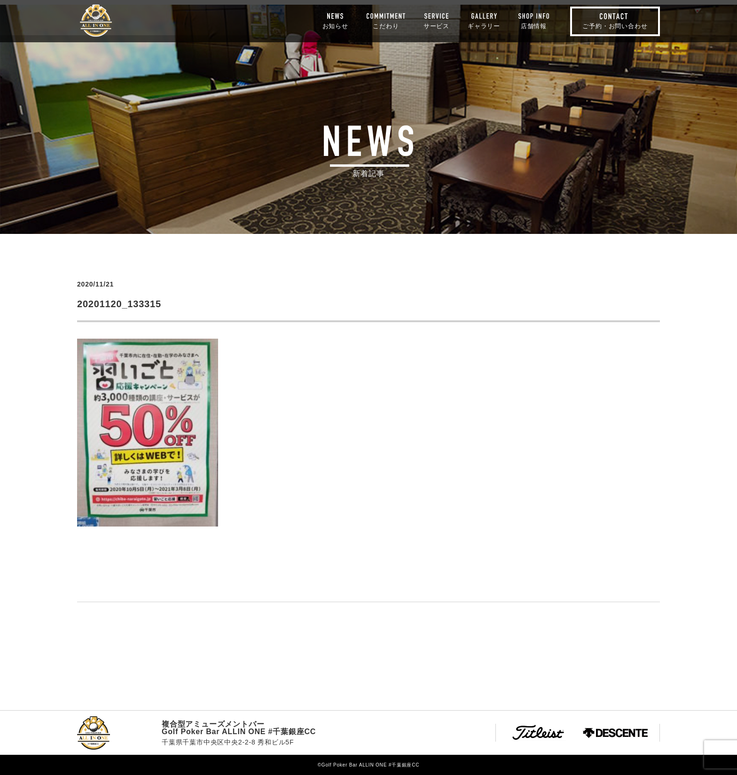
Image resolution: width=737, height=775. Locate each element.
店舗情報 (534, 26)
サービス (436, 26)
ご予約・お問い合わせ (614, 26)
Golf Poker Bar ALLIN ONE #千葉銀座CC (96, 20)
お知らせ (335, 26)
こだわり (386, 26)
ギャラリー (484, 26)
